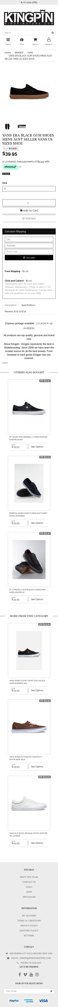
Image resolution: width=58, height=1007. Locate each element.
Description (10, 305)
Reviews (15, 311)
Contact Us (29, 881)
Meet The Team (29, 876)
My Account (29, 915)
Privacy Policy (29, 925)
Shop (29, 891)
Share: (10, 149)
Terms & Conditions (29, 920)
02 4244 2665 (29, 2)
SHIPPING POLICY (29, 930)
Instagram (29, 896)
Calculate (29, 257)
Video (29, 886)
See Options (37, 447)
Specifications (28, 305)
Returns (29, 935)
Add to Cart (29, 210)
